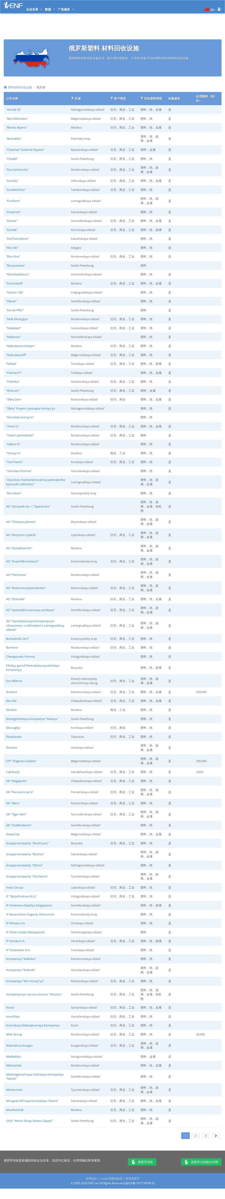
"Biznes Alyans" (16, 127)
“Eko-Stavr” (14, 493)
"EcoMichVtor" (16, 190)
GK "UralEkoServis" (19, 825)
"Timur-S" (12, 426)
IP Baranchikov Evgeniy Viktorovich (30, 914)
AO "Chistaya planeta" (21, 522)
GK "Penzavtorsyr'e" (20, 792)
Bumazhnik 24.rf (17, 639)
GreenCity (13, 834)
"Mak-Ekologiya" (17, 319)
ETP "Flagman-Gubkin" (21, 761)
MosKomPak (15, 1110)
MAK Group (14, 1034)
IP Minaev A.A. (15, 923)
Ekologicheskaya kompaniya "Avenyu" (32, 719)
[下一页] (216, 1135)
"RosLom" (13, 390)
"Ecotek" (12, 230)
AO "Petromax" (16, 575)
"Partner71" (14, 373)
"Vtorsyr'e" (13, 453)
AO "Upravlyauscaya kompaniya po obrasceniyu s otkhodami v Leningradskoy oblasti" (35, 625)
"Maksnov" (13, 337)
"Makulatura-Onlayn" (20, 346)
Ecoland (11, 692)
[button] (209, 9)
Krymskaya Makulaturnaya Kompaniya (33, 1025)
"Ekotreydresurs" (17, 274)
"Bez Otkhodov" (17, 119)
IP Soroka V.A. (15, 941)
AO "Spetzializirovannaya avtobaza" (30, 610)
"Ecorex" (12, 221)
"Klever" (11, 301)
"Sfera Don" (14, 399)
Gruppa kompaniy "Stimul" (24, 865)
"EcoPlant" (13, 201)
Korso (10, 1007)
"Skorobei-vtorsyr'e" (20, 417)
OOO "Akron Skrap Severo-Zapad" (29, 1121)
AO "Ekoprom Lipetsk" (21, 535)
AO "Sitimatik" (15, 599)
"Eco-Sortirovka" (17, 169)
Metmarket (14, 1065)
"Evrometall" (14, 283)
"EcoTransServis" (17, 239)
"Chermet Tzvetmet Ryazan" (25, 150)
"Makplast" (13, 328)
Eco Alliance (14, 681)
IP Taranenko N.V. (18, 950)
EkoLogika (13, 728)
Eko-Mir (11, 701)
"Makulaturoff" (16, 355)
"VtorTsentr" (14, 462)
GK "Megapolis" (16, 781)
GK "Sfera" (13, 803)
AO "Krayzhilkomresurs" (22, 561)
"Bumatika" (14, 138)
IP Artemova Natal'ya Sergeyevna (29, 905)
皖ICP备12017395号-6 (140, 1183)
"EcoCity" (12, 181)
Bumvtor (12, 647)
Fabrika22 (12, 772)
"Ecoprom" (13, 212)
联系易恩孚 (132, 1178)
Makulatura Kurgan (19, 1045)
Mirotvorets (14, 1090)
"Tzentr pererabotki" (20, 435)
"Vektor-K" (13, 444)
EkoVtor (11, 747)
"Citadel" (12, 159)
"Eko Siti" (12, 248)
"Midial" (11, 364)
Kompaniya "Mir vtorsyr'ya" (25, 981)
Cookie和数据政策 (111, 1178)
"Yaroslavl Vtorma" (19, 471)
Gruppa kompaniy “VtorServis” (27, 876)
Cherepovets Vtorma (20, 656)
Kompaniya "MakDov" (21, 959)
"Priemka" (13, 381)
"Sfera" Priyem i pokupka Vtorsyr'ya (30, 408)
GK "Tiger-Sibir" (16, 814)
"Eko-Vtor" (13, 256)
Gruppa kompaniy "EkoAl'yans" (27, 843)
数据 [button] (50, 9)
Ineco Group (14, 887)
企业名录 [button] (34, 9)
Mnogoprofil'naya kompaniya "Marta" (32, 1101)
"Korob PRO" (15, 310)
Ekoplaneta (14, 737)
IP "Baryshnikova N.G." (21, 896)
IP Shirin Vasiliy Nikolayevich (25, 932)
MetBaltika (13, 1056)
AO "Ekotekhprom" (19, 548)
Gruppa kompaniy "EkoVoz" (25, 854)
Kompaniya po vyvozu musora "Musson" (34, 994)
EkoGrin (11, 710)
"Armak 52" (13, 109)
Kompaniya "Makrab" (20, 970)
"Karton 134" (14, 292)
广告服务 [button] (66, 9)
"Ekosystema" (15, 265)
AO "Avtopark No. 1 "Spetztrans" (28, 506)
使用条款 (91, 1178)
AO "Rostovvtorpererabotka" (26, 588)
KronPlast (12, 1016)
